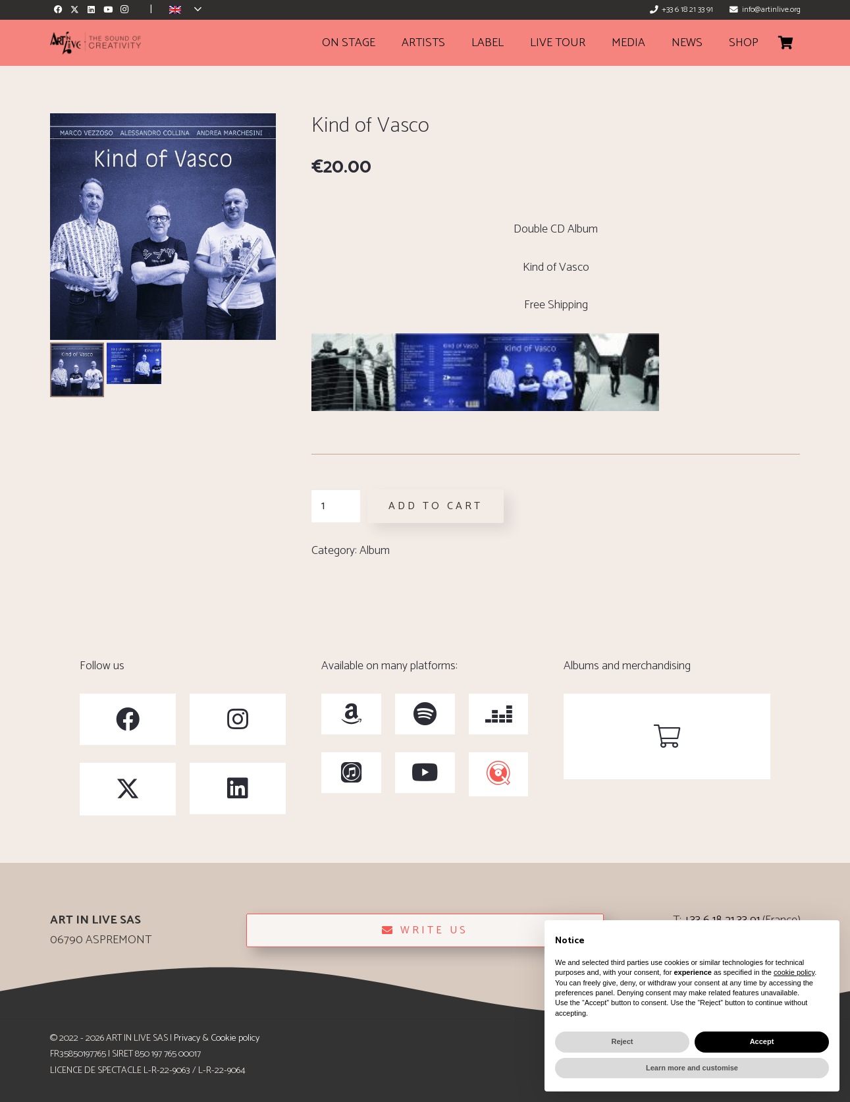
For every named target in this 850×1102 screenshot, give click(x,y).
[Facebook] (58, 9)
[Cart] (786, 43)
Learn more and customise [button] (692, 1068)
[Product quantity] (335, 505)
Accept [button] (762, 1041)
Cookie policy (235, 1038)
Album (374, 551)
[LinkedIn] (91, 9)
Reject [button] (622, 1041)
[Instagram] (124, 9)
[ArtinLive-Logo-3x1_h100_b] (95, 43)
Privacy (187, 1038)
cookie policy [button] (794, 972)
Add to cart (435, 506)
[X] (74, 9)
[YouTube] (107, 9)
